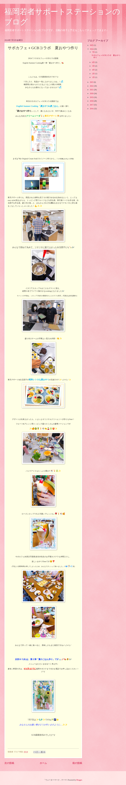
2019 (92, 97)
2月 (93, 74)
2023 (92, 82)
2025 (92, 45)
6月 (93, 62)
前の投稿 (77, 763)
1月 (93, 77)
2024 (92, 49)
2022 (92, 86)
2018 (92, 101)
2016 (92, 109)
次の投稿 (9, 763)
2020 (92, 93)
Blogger (79, 780)
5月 (93, 66)
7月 (93, 52)
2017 (92, 105)
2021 (92, 90)
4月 (93, 70)
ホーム (43, 763)
